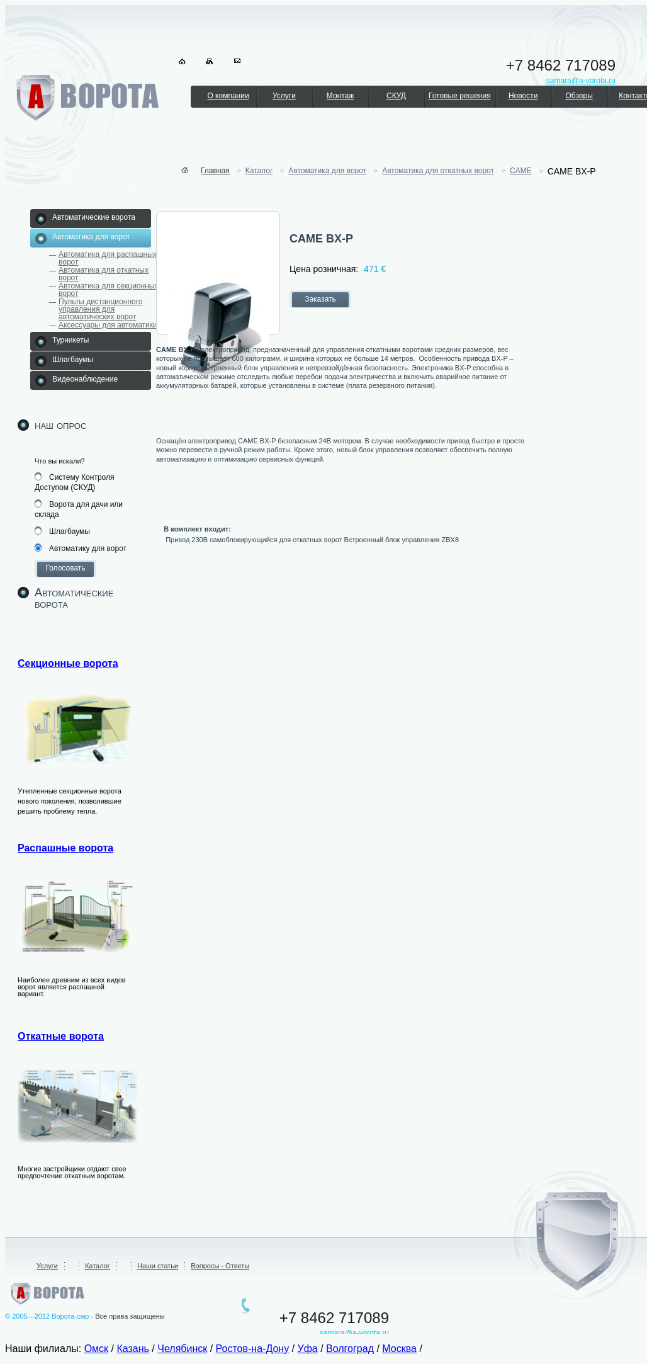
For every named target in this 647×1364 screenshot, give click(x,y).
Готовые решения (460, 95)
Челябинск (182, 1348)
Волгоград (350, 1348)
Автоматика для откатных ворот (104, 274)
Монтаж (340, 95)
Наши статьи (157, 1266)
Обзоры (578, 95)
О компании (228, 95)
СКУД (396, 95)
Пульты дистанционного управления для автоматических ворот (100, 309)
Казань (132, 1348)
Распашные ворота (65, 848)
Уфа (307, 1348)
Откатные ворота (61, 1036)
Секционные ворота (68, 663)
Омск (96, 1348)
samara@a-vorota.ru (354, 1333)
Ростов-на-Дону (253, 1348)
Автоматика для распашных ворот (108, 258)
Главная (215, 170)
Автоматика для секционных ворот (108, 289)
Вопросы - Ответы (220, 1266)
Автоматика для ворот (327, 170)
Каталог (259, 170)
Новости (523, 95)
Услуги (284, 95)
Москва (399, 1348)
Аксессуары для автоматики (108, 325)
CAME (521, 170)
